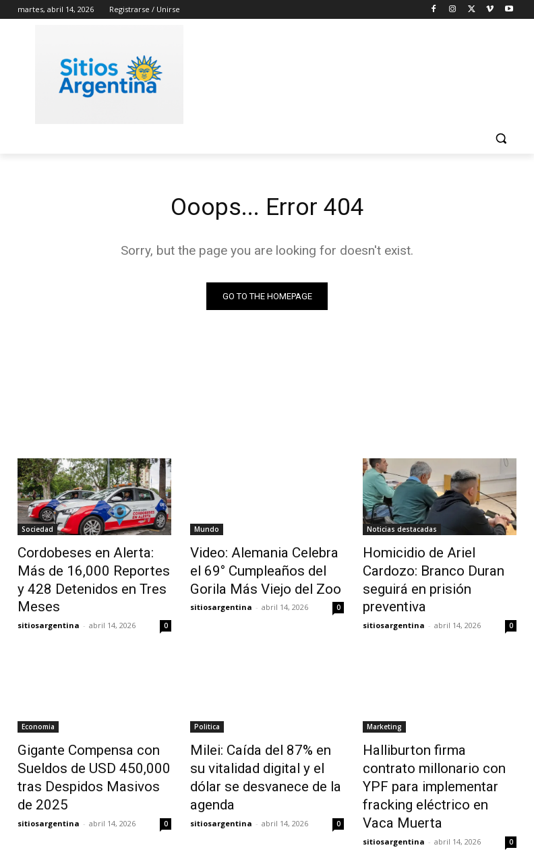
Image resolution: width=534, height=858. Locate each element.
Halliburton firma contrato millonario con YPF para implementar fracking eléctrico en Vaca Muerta (428, 746)
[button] (500, 138)
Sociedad (37, 532)
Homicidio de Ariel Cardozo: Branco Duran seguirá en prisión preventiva (434, 568)
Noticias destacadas (402, 532)
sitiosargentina (49, 600)
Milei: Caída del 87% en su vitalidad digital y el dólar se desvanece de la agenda (260, 738)
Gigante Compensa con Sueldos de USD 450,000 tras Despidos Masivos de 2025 (92, 738)
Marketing (384, 701)
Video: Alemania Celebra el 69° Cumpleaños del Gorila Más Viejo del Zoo (258, 568)
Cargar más (267, 815)
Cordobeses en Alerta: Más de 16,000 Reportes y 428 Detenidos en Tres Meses (94, 568)
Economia (38, 701)
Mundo (206, 532)
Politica (207, 701)
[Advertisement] (358, 72)
